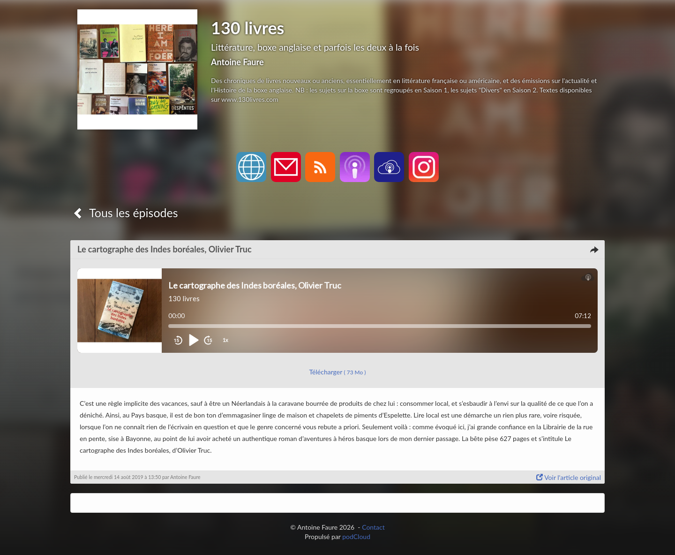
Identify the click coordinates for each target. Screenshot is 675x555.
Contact (373, 527)
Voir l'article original (568, 477)
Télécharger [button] (337, 372)
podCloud (356, 536)
